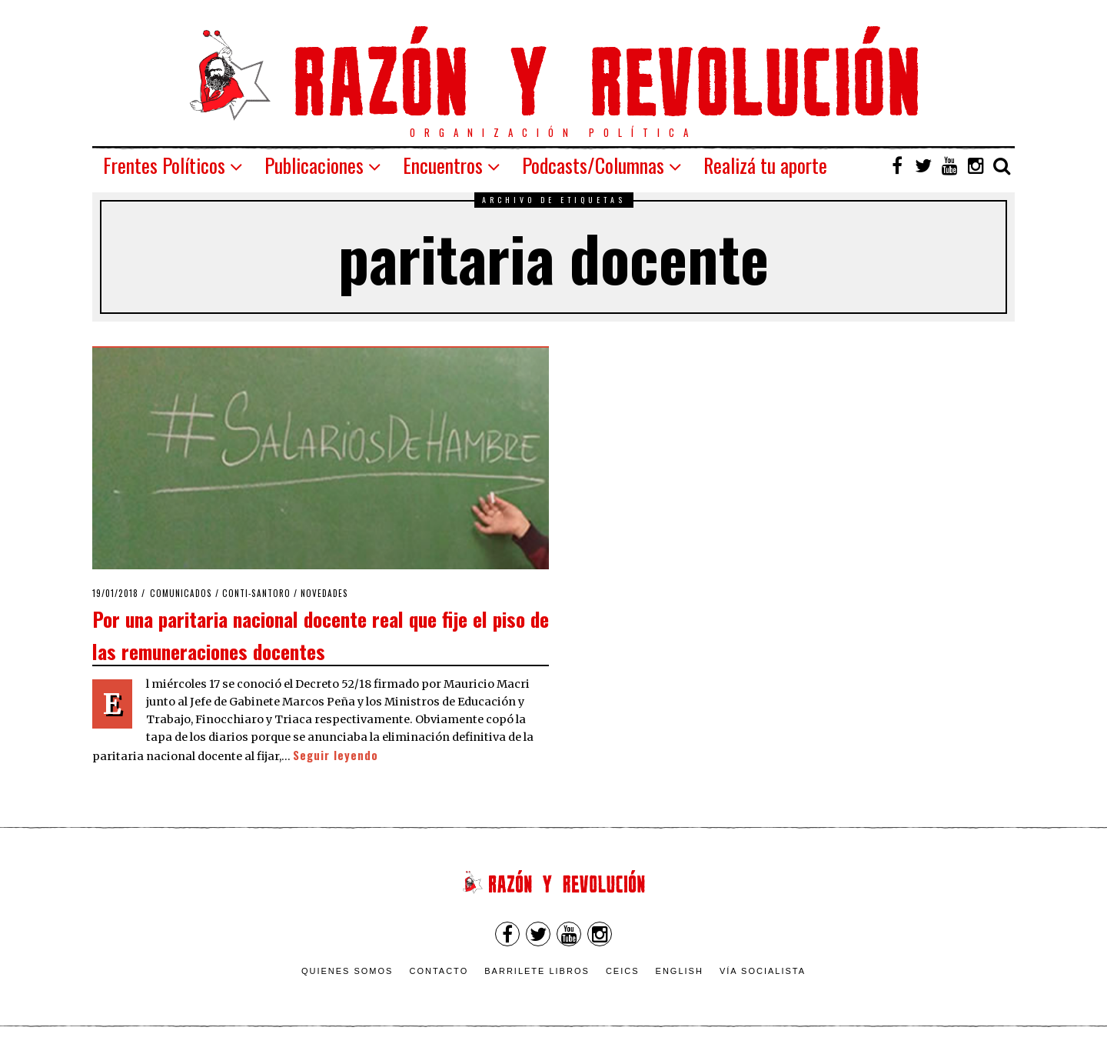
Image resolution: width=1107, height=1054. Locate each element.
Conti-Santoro (256, 593)
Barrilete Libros (537, 971)
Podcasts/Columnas (593, 165)
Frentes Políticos (164, 165)
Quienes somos (347, 971)
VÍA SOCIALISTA (763, 971)
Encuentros (443, 165)
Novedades (324, 593)
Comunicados (181, 593)
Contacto (438, 971)
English (679, 971)
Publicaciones (314, 165)
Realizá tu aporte (765, 165)
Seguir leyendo (335, 755)
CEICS (623, 971)
